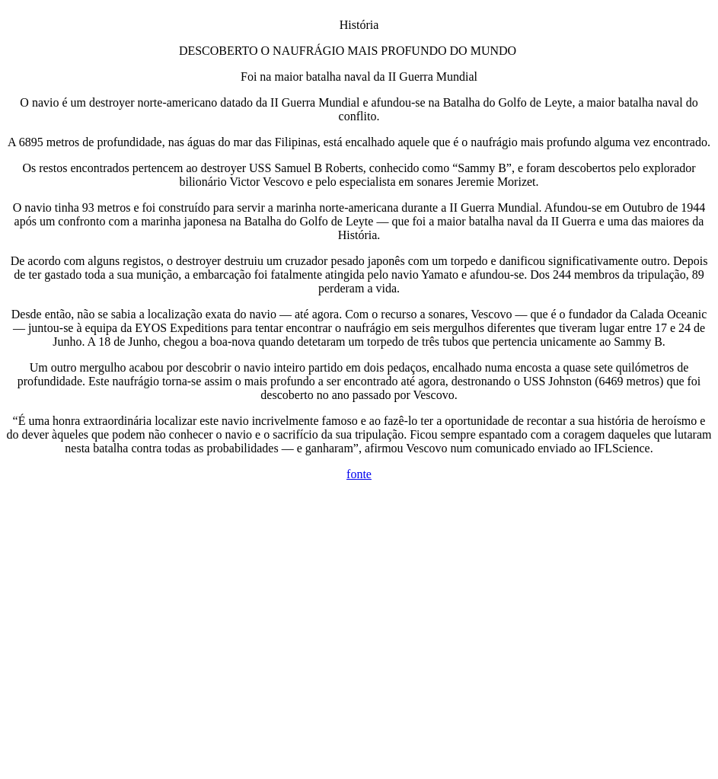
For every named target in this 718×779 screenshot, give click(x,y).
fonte (359, 474)
